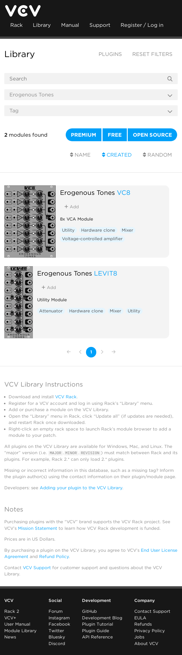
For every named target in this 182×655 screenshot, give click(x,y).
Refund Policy (54, 556)
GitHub (89, 611)
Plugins (110, 54)
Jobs (139, 636)
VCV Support (37, 567)
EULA (140, 617)
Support (99, 25)
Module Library (20, 630)
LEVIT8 (105, 273)
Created (117, 155)
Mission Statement (37, 528)
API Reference (97, 636)
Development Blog (102, 617)
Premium (83, 135)
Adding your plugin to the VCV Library (81, 487)
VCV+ (10, 617)
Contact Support (152, 611)
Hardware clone (98, 230)
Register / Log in (142, 25)
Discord (57, 643)
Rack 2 (11, 611)
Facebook (59, 623)
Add (71, 206)
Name (80, 155)
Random (157, 155)
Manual (70, 25)
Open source (152, 135)
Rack (16, 25)
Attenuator (51, 311)
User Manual (17, 623)
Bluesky (57, 636)
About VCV (146, 643)
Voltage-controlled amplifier (92, 238)
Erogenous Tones (87, 192)
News (10, 636)
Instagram (59, 617)
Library (42, 25)
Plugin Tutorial (97, 623)
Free (115, 135)
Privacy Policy (149, 630)
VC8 (123, 192)
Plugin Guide (95, 630)
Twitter (56, 630)
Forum (56, 611)
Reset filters (152, 54)
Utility (68, 230)
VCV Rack (66, 396)
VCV (8, 600)
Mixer (127, 230)
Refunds (143, 623)
